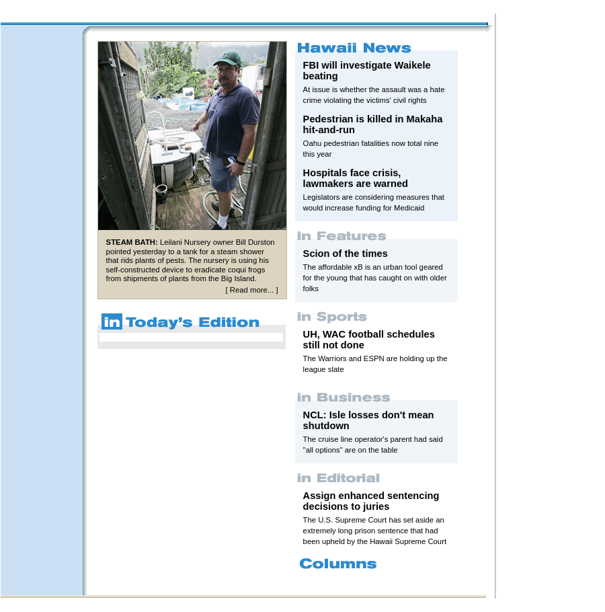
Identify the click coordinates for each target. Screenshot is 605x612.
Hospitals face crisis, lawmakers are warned (355, 178)
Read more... (252, 290)
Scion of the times (345, 253)
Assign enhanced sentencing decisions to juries (371, 501)
